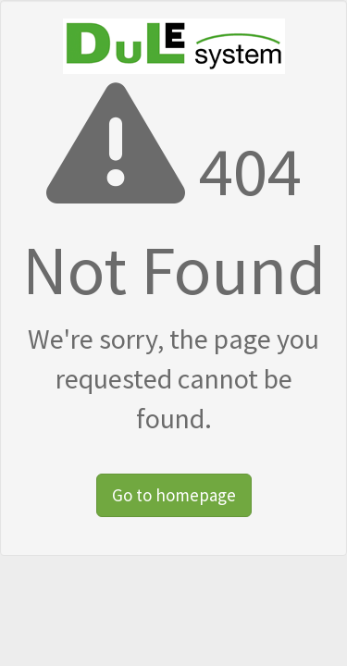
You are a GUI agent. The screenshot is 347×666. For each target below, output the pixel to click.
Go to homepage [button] (174, 495)
